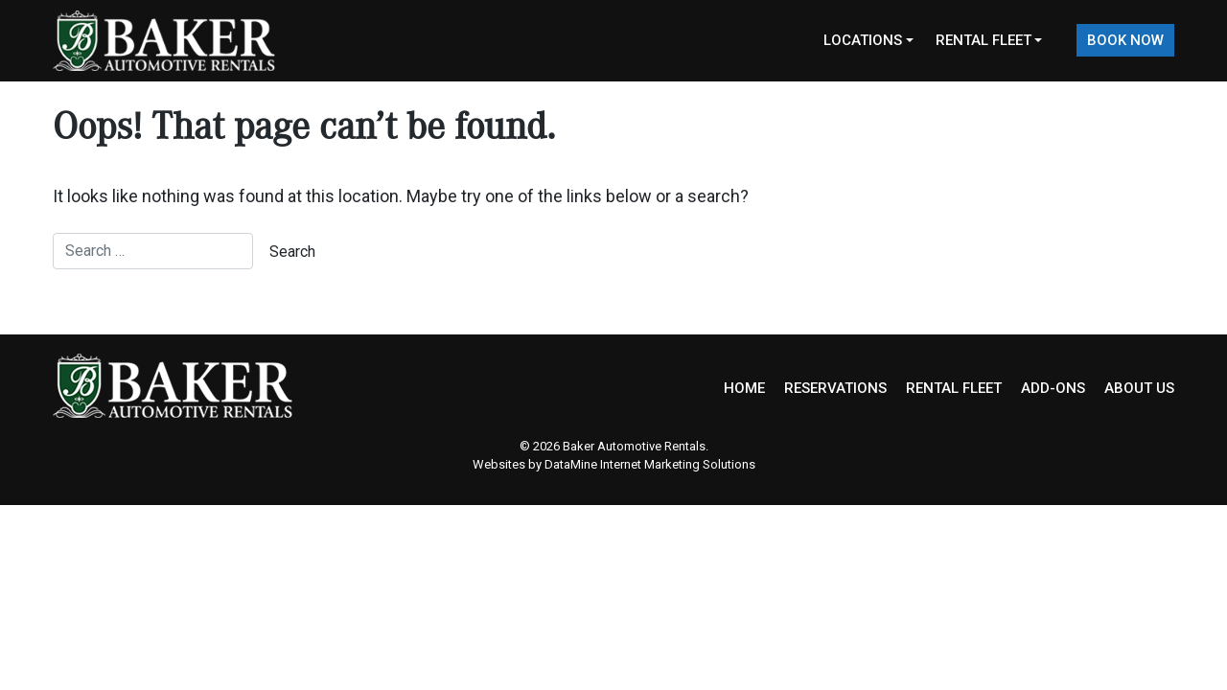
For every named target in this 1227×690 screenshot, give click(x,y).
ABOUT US (1139, 388)
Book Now (1125, 40)
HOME (744, 388)
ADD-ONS (1053, 388)
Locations (862, 40)
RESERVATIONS (835, 388)
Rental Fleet (983, 40)
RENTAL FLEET (954, 388)
